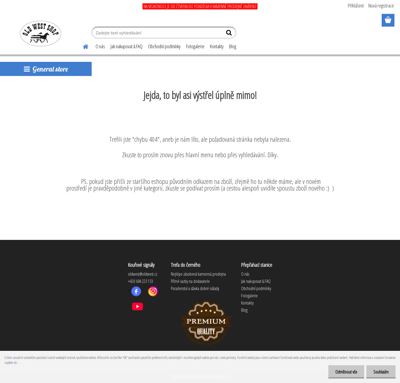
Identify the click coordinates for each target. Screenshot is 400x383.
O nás (100, 46)
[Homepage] (82, 45)
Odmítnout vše (346, 372)
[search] (229, 33)
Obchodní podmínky (164, 46)
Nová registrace (381, 5)
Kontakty (217, 46)
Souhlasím (381, 372)
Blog (232, 46)
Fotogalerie (195, 46)
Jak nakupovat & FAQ (126, 46)
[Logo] (39, 33)
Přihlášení (356, 5)
